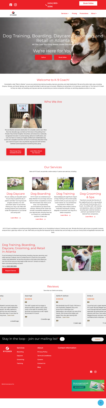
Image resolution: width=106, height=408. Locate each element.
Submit (97, 339)
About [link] (93, 13)
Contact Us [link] (41, 363)
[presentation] (78, 339)
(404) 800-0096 (12, 266)
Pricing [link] (74, 13)
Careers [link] (40, 359)
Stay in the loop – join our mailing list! (30, 338)
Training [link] (20, 363)
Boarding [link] (20, 352)
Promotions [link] (84, 13)
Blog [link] (39, 367)
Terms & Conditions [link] (44, 355)
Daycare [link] (20, 355)
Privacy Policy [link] (42, 352)
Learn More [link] (16, 218)
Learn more (10, 315)
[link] (11, 4)
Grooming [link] (20, 359)
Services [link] (64, 13)
